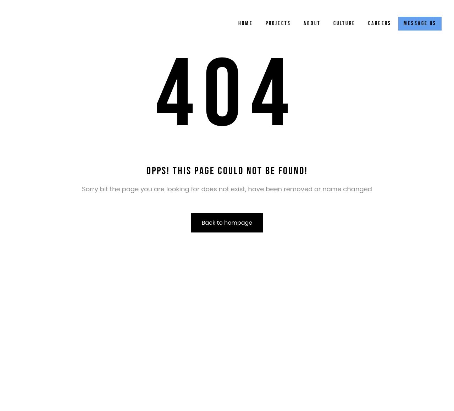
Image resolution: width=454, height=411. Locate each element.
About (312, 23)
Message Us (420, 23)
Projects (278, 23)
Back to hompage (227, 223)
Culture (344, 23)
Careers (379, 23)
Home (245, 23)
